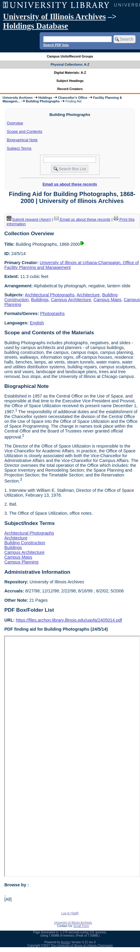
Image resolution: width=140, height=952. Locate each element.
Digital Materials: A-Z (70, 72)
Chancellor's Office (72, 97)
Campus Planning (21, 562)
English (37, 322)
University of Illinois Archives (54, 16)
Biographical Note (22, 140)
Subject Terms (19, 148)
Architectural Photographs (50, 294)
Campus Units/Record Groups (70, 56)
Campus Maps (107, 299)
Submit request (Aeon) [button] (29, 219)
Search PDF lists (56, 45)
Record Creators (70, 89)
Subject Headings (70, 81)
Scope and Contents (24, 131)
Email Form (81, 926)
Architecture (88, 294)
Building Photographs (43, 101)
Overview (15, 123)
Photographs (52, 313)
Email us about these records (70, 184)
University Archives (17, 97)
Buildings (39, 299)
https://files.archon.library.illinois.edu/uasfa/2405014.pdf (69, 620)
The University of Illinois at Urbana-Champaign (82, 945)
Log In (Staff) (70, 913)
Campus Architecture (71, 299)
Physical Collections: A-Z (69, 64)
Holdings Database (35, 25)
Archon (66, 942)
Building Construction (24, 542)
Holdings (45, 97)
